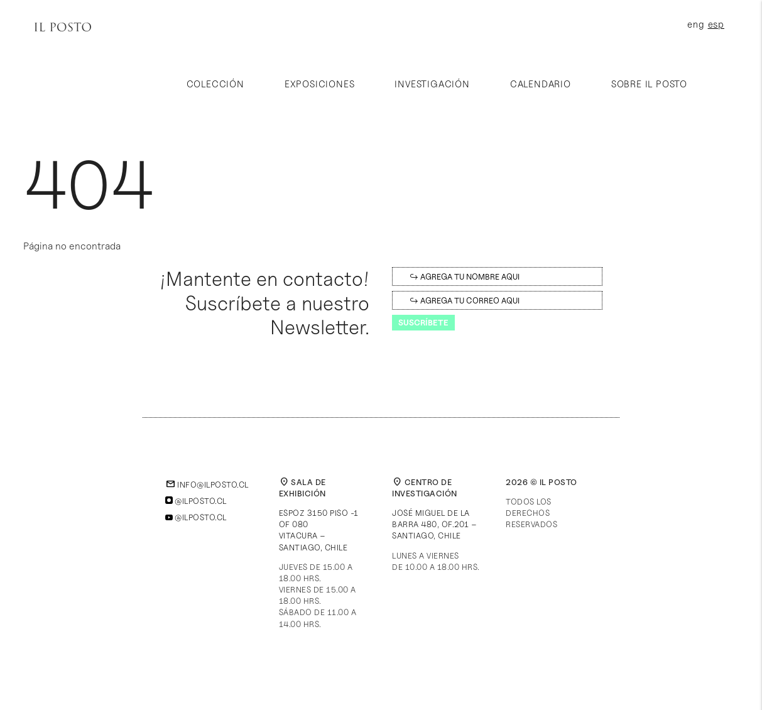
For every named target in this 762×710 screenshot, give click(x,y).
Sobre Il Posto (649, 84)
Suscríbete (423, 322)
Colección (215, 84)
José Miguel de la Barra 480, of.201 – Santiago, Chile (434, 524)
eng (695, 24)
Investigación (432, 84)
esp (716, 24)
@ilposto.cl (196, 501)
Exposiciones (320, 84)
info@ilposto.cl (207, 484)
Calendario (540, 84)
